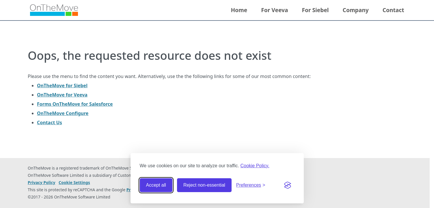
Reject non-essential (204, 185)
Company (356, 10)
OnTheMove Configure (62, 113)
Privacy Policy (41, 182)
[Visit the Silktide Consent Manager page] (288, 185)
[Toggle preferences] (250, 185)
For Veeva (274, 10)
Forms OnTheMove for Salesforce (75, 104)
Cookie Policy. (254, 165)
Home (239, 10)
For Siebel (315, 10)
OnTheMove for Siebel (62, 85)
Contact (393, 10)
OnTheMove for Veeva (62, 95)
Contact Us (49, 122)
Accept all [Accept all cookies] (156, 185)
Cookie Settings (74, 183)
